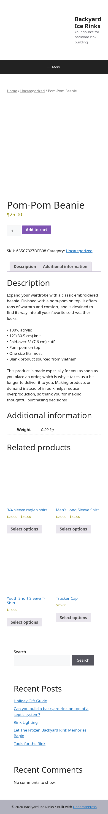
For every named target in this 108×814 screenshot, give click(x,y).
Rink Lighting (26, 722)
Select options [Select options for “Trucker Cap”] (73, 617)
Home (12, 90)
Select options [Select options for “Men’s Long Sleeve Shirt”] (73, 529)
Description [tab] (25, 266)
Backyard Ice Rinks (88, 22)
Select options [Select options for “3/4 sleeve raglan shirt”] (24, 529)
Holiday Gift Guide (30, 700)
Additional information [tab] (65, 266)
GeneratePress (85, 806)
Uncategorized (32, 90)
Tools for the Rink (30, 743)
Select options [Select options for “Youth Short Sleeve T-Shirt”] (24, 622)
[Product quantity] (14, 230)
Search (20, 651)
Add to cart (36, 229)
